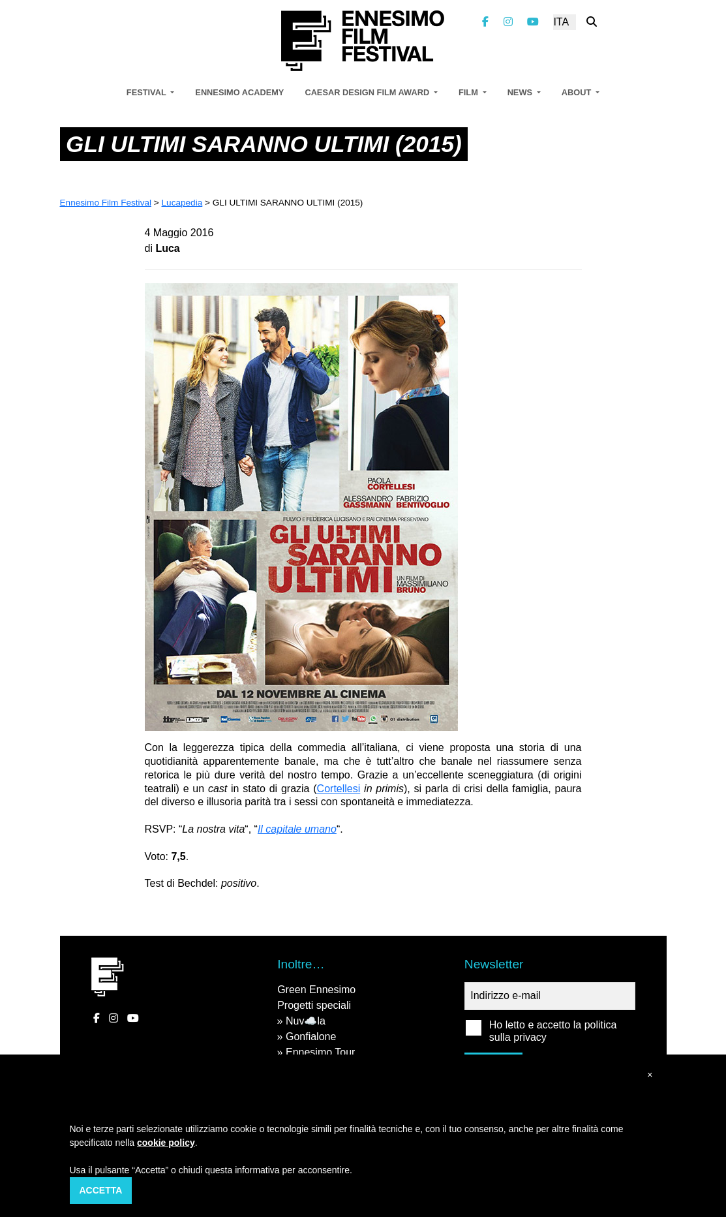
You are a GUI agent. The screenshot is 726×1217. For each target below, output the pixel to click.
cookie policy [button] (166, 1142)
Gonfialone (311, 1036)
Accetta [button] (101, 1190)
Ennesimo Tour (320, 1052)
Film (469, 92)
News (521, 92)
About (578, 92)
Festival (147, 92)
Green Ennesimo (316, 989)
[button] (649, 1075)
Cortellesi (339, 788)
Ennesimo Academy (239, 92)
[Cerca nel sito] (591, 21)
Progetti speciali (314, 1005)
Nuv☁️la (305, 1020)
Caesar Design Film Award (368, 92)
